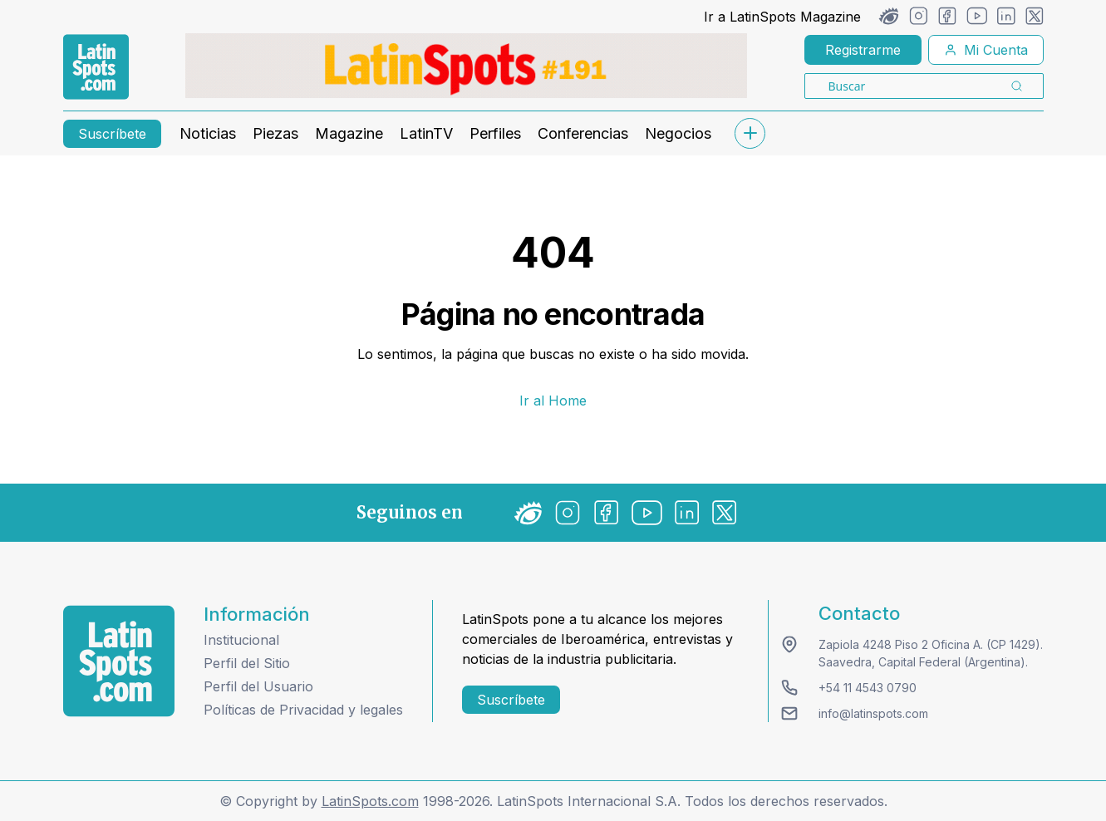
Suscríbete (112, 133)
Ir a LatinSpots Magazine (782, 16)
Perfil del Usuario (258, 686)
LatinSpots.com (370, 801)
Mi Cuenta (986, 50)
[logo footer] (119, 661)
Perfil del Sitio (247, 663)
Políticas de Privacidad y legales (303, 709)
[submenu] (750, 133)
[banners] (466, 65)
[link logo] (96, 67)
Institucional (241, 640)
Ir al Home (553, 400)
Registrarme (863, 50)
